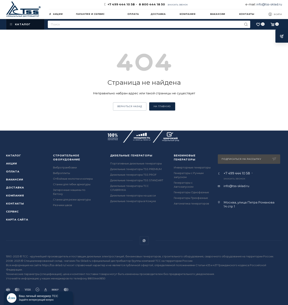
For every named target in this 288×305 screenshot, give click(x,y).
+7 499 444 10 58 (121, 4)
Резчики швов (62, 205)
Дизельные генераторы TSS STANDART (136, 180)
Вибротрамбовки (65, 167)
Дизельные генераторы (131, 155)
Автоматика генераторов (191, 203)
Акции (11, 163)
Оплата (12, 171)
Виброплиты (61, 173)
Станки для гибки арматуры (71, 184)
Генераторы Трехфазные (191, 197)
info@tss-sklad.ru (269, 4)
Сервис (12, 211)
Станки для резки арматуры (72, 199)
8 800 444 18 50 (151, 4)
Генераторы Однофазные (191, 192)
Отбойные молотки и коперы (73, 178)
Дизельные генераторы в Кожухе (133, 201)
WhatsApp (144, 240)
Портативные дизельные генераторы (136, 163)
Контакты (15, 203)
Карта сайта (17, 219)
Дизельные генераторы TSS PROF (133, 174)
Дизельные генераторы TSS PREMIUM (136, 169)
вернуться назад (129, 106)
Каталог (13, 155)
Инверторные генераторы (192, 167)
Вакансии (14, 179)
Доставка (15, 187)
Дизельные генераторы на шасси (133, 195)
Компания (15, 195)
